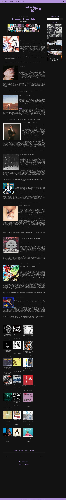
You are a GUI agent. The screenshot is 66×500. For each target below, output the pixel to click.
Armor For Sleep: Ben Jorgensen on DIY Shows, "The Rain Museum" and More (55, 48)
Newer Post (7, 456)
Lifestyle (18, 1)
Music (6, 1)
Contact (23, 1)
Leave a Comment (23, 21)
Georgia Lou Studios (42, 498)
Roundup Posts (25, 16)
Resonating (29, 498)
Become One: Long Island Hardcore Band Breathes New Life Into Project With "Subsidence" (54, 60)
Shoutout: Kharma (54, 38)
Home (2, 1)
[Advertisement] (24, 482)
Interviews (12, 1)
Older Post (40, 456)
